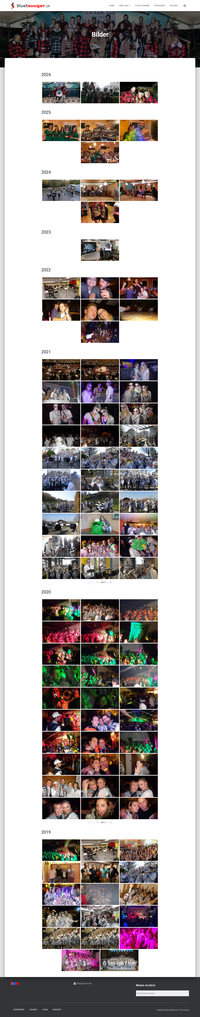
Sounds (33, 1010)
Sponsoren (159, 6)
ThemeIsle (184, 1010)
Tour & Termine (142, 6)
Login (45, 1010)
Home (111, 6)
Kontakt (174, 6)
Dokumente (18, 1010)
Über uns (124, 6)
